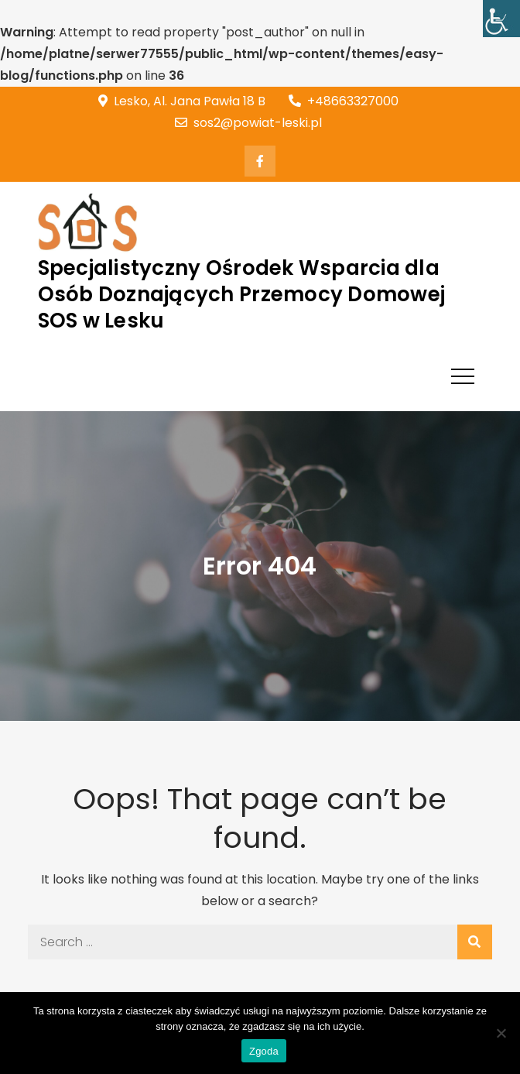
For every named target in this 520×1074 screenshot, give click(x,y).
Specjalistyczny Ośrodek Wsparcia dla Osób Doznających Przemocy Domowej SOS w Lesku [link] (242, 294)
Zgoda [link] (264, 1051)
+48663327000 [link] (344, 101)
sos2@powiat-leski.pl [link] (248, 123)
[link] (501, 18)
